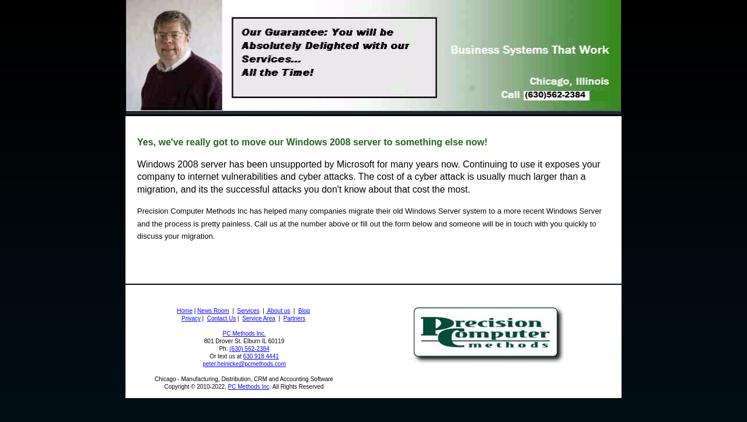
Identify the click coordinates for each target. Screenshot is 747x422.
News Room (213, 311)
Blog (304, 311)
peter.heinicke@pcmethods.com (244, 364)
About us (278, 311)
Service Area (258, 318)
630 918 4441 (261, 356)
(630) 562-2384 (249, 349)
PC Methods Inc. (244, 333)
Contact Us (221, 318)
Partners (295, 318)
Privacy (191, 318)
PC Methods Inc (249, 386)
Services (248, 311)
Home (185, 311)
